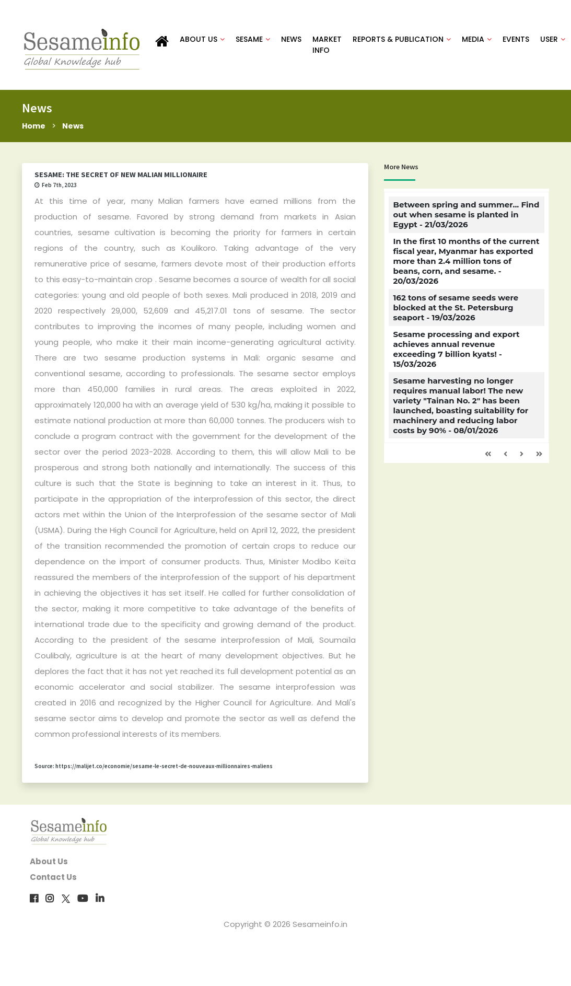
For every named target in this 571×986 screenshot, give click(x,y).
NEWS (291, 39)
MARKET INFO (326, 45)
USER (552, 39)
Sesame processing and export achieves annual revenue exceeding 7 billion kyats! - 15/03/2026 (456, 350)
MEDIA (476, 39)
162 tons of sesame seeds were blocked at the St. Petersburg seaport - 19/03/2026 (455, 309)
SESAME (252, 39)
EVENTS (515, 39)
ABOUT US (201, 39)
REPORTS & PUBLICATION (401, 39)
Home (34, 126)
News (74, 126)
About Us (49, 862)
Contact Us (53, 878)
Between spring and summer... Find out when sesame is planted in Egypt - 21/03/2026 (466, 216)
